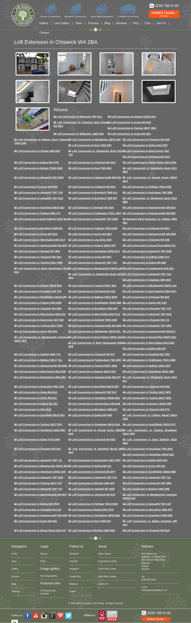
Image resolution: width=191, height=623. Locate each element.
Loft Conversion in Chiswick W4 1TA (147, 320)
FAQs (43, 561)
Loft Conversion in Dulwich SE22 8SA (133, 116)
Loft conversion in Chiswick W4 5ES (148, 297)
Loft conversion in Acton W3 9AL (146, 466)
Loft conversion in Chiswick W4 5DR (39, 308)
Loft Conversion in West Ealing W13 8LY (41, 239)
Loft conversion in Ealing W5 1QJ (38, 403)
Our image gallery (48, 576)
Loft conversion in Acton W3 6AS (37, 234)
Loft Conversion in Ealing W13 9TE (38, 162)
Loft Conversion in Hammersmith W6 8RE (151, 213)
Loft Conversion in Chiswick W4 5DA (94, 186)
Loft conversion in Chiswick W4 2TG (148, 409)
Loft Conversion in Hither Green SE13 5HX (151, 162)
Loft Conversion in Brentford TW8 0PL (40, 228)
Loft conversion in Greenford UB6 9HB (149, 515)
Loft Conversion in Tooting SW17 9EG (133, 128)
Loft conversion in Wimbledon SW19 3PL (96, 331)
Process (93, 23)
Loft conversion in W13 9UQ (34, 409)
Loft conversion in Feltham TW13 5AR (94, 228)
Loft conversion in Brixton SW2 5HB (148, 489)
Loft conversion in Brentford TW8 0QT (94, 409)
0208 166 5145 (148, 579)
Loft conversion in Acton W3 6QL (37, 521)
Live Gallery (61, 23)
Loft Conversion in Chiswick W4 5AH (94, 162)
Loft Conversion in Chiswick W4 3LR (93, 494)
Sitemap (15, 591)
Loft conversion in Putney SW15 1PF (94, 245)
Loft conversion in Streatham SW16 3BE (150, 371)
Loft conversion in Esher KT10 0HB (39, 439)
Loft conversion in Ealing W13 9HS (38, 504)
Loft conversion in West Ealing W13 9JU (42, 314)
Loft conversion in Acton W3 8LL (37, 398)
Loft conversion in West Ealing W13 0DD (42, 371)
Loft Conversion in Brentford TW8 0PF (94, 198)
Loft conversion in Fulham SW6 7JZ (39, 354)
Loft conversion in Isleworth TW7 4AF (148, 504)
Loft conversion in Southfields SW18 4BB (151, 471)
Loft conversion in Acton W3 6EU (92, 234)
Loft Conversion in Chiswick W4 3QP (148, 139)
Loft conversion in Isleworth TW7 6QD (40, 477)
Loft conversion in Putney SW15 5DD (40, 285)
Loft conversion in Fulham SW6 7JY (39, 213)
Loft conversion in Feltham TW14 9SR (149, 186)
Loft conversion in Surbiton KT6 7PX (40, 291)
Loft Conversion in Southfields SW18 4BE (96, 302)
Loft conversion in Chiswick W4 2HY (93, 471)
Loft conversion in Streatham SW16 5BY (42, 430)
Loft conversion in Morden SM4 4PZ (93, 483)
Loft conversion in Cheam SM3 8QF (39, 151)
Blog (107, 23)
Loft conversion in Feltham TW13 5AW (95, 504)
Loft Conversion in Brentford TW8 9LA (94, 192)
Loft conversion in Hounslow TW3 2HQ (149, 448)
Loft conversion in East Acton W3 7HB (40, 320)
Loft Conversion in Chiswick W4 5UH (148, 530)
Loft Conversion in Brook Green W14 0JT (42, 530)
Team (78, 23)
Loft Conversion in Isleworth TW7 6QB (149, 251)
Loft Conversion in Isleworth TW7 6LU (79, 116)
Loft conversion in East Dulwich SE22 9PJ (151, 291)
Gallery (43, 23)
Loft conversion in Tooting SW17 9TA (40, 424)
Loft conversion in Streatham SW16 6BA (96, 515)
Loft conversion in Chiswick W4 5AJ (39, 448)
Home (14, 553)
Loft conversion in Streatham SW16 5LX (96, 251)
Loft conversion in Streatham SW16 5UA (96, 424)
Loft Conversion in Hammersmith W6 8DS (151, 207)
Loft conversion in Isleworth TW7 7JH (94, 262)
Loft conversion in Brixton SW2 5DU (93, 530)
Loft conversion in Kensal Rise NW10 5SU (151, 337)
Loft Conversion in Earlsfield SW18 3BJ (41, 207)
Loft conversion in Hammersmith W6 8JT (96, 377)
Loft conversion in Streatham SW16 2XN (42, 471)
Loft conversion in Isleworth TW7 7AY (40, 489)
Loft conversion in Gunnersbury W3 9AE (96, 403)
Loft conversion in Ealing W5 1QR (146, 302)
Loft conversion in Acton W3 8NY (92, 257)
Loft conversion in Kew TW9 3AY (91, 521)
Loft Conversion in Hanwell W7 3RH (39, 251)
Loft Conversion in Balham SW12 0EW (94, 297)
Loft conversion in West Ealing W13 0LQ (96, 314)
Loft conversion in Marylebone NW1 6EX (42, 377)
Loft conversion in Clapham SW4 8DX (148, 279)
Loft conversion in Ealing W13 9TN (92, 509)
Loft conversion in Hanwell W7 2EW (93, 489)
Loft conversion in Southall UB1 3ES (148, 354)
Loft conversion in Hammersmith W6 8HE (42, 365)
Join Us (161, 23)
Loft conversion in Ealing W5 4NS (92, 415)
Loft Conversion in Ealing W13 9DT (147, 145)
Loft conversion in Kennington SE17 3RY (96, 460)
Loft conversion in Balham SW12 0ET (148, 365)
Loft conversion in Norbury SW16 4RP (149, 403)
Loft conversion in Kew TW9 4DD (91, 168)
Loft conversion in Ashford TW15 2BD (94, 320)
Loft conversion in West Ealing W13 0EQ (150, 342)
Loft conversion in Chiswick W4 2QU (40, 257)
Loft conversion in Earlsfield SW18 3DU (41, 415)
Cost (147, 23)
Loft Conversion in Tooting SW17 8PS (148, 392)
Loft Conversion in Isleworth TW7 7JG (40, 192)
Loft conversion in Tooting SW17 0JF (40, 483)
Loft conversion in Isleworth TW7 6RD (149, 325)
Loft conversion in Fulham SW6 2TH (147, 257)
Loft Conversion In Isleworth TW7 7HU (149, 274)
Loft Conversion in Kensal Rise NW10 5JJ (151, 245)
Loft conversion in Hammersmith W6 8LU (150, 331)
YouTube (73, 561)
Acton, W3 (103, 584)
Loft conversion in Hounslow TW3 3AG (41, 386)
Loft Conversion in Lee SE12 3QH (92, 239)
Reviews (121, 23)
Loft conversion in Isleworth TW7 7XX (94, 477)
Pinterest (73, 584)
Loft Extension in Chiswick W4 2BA (93, 207)
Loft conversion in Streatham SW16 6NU (96, 398)
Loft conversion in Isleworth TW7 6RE (149, 483)
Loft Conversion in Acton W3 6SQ (131, 122)
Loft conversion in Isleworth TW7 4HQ (149, 314)
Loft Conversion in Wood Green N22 (147, 151)
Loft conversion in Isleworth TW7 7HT (148, 308)
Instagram (74, 569)
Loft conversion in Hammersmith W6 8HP (42, 245)
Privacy (43, 553)
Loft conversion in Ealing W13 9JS (146, 460)
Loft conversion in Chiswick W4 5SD (93, 439)
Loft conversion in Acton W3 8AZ (37, 392)
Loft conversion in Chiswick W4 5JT (93, 354)
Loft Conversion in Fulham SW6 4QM (40, 302)
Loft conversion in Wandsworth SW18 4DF (43, 466)
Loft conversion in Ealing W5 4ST (146, 348)
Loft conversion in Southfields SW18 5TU (150, 424)
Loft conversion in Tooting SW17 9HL (94, 285)
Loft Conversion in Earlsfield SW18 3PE (95, 386)
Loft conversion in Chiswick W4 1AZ (93, 291)
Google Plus (75, 576)
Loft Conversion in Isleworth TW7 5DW (40, 177)
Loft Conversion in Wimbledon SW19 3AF (96, 139)
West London (104, 553)
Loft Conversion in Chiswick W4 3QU (148, 156)
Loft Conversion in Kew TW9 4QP (91, 145)
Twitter (72, 591)
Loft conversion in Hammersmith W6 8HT (42, 494)
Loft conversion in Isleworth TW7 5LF (94, 392)
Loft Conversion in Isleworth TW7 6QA (40, 198)
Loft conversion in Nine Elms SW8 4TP (149, 509)
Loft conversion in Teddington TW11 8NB (150, 360)
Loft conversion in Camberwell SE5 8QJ (150, 268)
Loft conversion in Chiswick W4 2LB (39, 509)
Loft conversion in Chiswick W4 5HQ (148, 386)
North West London (107, 576)
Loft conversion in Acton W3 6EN (37, 186)
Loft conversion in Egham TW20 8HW (40, 168)
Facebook (74, 553)
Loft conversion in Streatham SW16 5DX (150, 454)
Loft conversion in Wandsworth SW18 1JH (151, 285)
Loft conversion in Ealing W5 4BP (146, 262)
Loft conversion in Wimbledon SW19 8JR (42, 297)
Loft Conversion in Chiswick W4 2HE (148, 239)
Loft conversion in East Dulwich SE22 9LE (43, 219)
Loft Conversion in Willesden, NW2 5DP (80, 133)
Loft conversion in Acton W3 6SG (38, 331)
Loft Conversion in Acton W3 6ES (131, 133)
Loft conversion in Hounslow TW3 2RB (149, 192)
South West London (107, 561)
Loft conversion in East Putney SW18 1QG (97, 337)
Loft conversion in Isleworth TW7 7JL (40, 460)
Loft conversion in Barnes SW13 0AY (94, 371)
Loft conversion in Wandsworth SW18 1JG (97, 268)
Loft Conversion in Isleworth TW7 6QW (95, 219)
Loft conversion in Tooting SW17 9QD (148, 398)
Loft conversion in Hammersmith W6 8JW (42, 515)
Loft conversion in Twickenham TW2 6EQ (96, 360)
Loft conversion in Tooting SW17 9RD (40, 262)
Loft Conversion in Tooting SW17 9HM (94, 365)
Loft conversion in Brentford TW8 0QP (95, 308)
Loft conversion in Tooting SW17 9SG (40, 325)
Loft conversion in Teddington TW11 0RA (96, 213)
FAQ (136, 23)
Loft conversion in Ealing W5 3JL (91, 466)
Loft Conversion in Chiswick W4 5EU (148, 228)
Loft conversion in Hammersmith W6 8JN (96, 177)
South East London (107, 569)
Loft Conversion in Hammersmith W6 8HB (151, 234)
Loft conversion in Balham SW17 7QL (40, 360)
